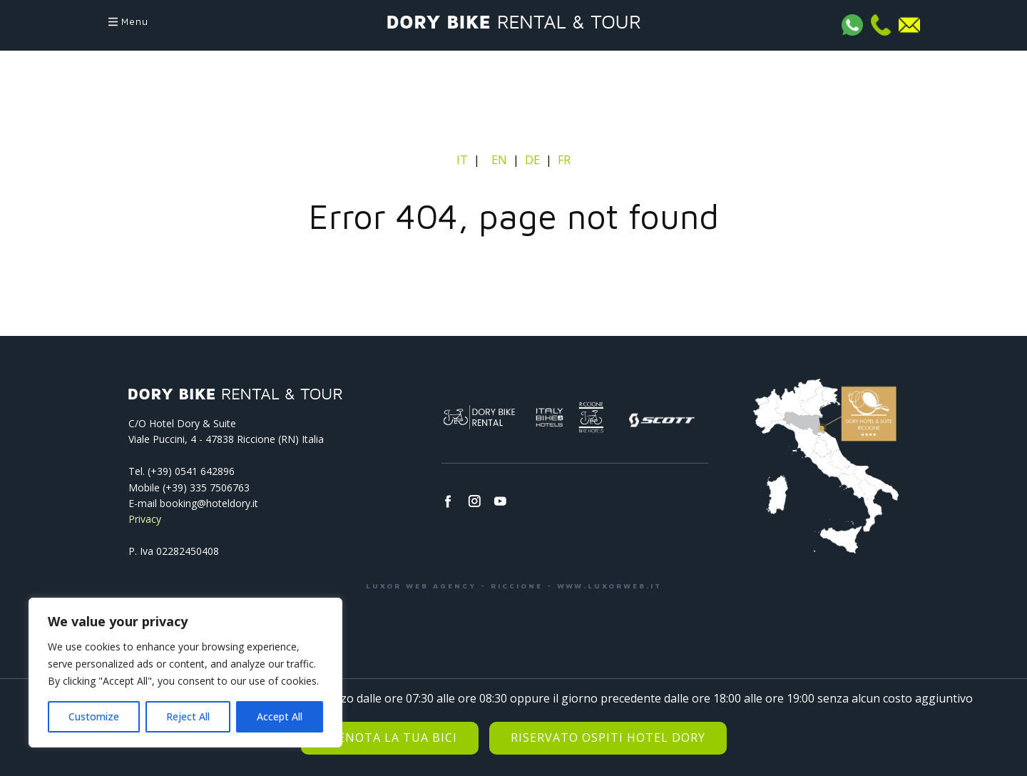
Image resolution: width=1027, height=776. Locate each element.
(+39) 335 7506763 (206, 487)
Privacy (144, 519)
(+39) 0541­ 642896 (191, 471)
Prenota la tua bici (389, 737)
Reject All (188, 716)
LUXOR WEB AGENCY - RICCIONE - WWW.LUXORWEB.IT (514, 585)
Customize (93, 716)
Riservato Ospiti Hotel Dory (608, 737)
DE (532, 160)
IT (463, 160)
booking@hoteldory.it (209, 503)
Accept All (279, 716)
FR (564, 160)
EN (499, 160)
